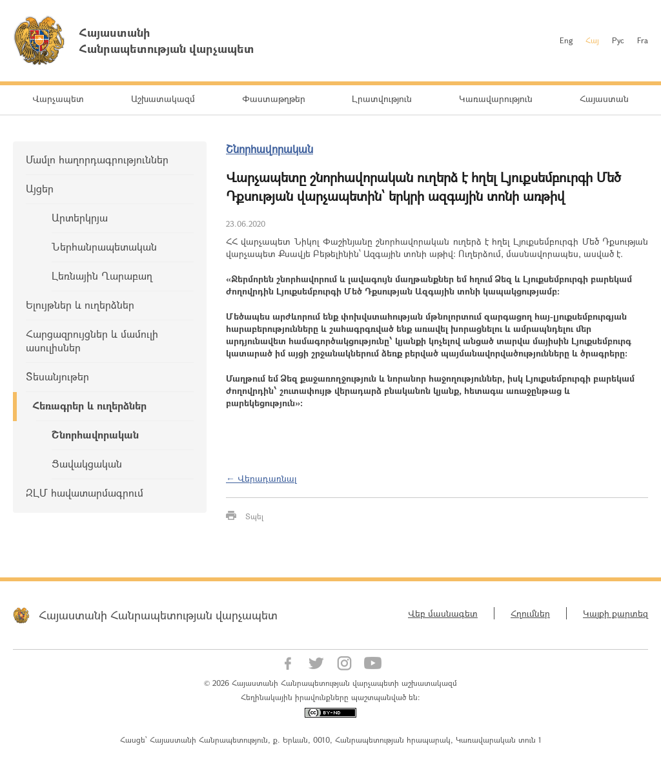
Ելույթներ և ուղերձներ (80, 304)
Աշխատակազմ (163, 98)
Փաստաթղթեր (273, 98)
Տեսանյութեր (57, 376)
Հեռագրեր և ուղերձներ (89, 405)
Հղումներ (530, 613)
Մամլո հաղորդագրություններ (97, 159)
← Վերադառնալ (261, 478)
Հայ (592, 40)
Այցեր (40, 188)
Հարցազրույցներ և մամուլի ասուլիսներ (92, 340)
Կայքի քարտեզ (615, 613)
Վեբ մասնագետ (443, 613)
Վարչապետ (58, 98)
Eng (566, 40)
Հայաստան (604, 98)
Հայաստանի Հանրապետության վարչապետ (158, 615)
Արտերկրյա (80, 217)
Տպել (254, 516)
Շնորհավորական (95, 434)
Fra (642, 40)
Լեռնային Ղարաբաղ (102, 275)
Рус (618, 40)
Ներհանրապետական (104, 246)
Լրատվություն (382, 98)
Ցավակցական (87, 463)
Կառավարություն (496, 98)
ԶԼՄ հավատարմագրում (84, 492)
